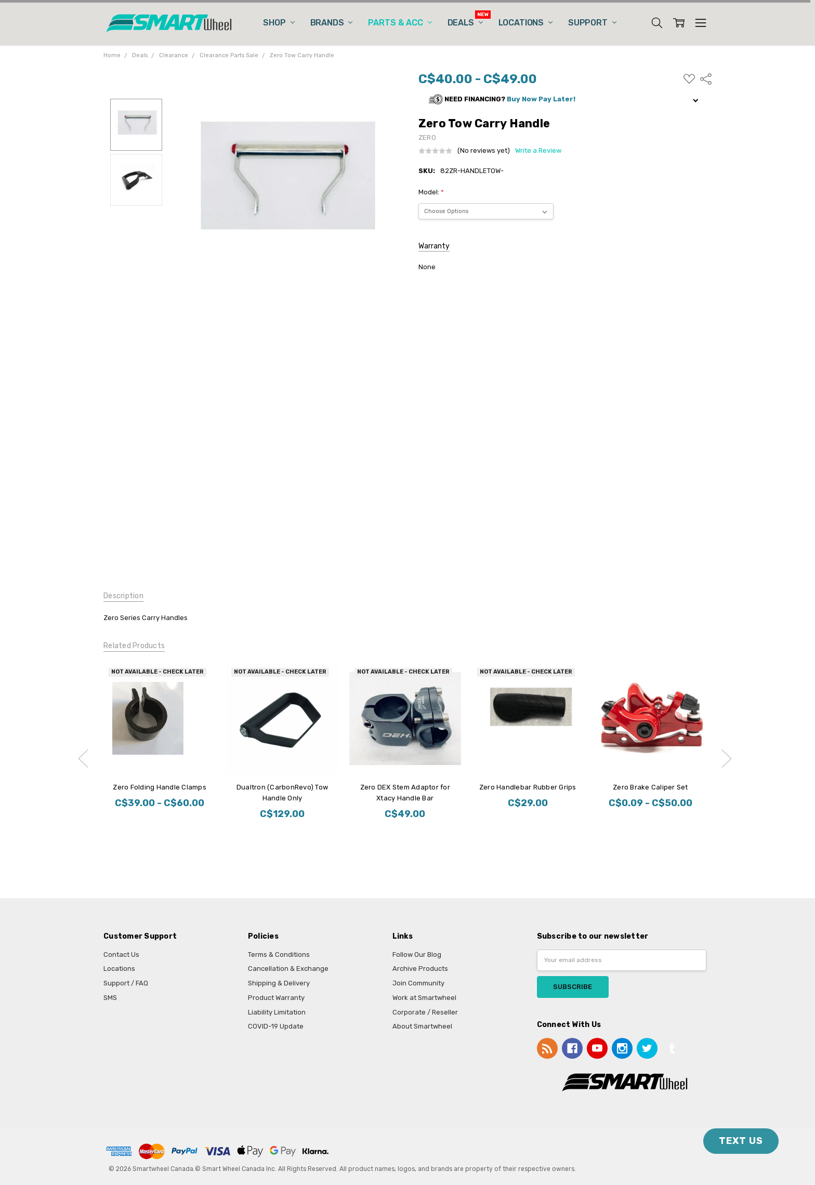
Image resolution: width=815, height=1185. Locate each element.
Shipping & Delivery (279, 983)
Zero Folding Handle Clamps (159, 787)
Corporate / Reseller (425, 1012)
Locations (525, 23)
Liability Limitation (277, 1012)
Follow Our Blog (416, 954)
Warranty (434, 246)
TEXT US (741, 1141)
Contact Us (121, 954)
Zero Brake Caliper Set (650, 787)
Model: (431, 192)
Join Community (418, 983)
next (727, 759)
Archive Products (420, 968)
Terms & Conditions (279, 954)
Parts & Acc (399, 23)
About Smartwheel (422, 1026)
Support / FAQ (125, 983)
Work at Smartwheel (424, 998)
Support (592, 23)
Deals (465, 23)
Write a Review (538, 150)
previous (83, 759)
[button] (565, 99)
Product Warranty (276, 998)
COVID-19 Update (276, 1026)
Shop (278, 23)
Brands (331, 23)
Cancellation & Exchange (288, 968)
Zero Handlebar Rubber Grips (527, 787)
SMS (110, 998)
